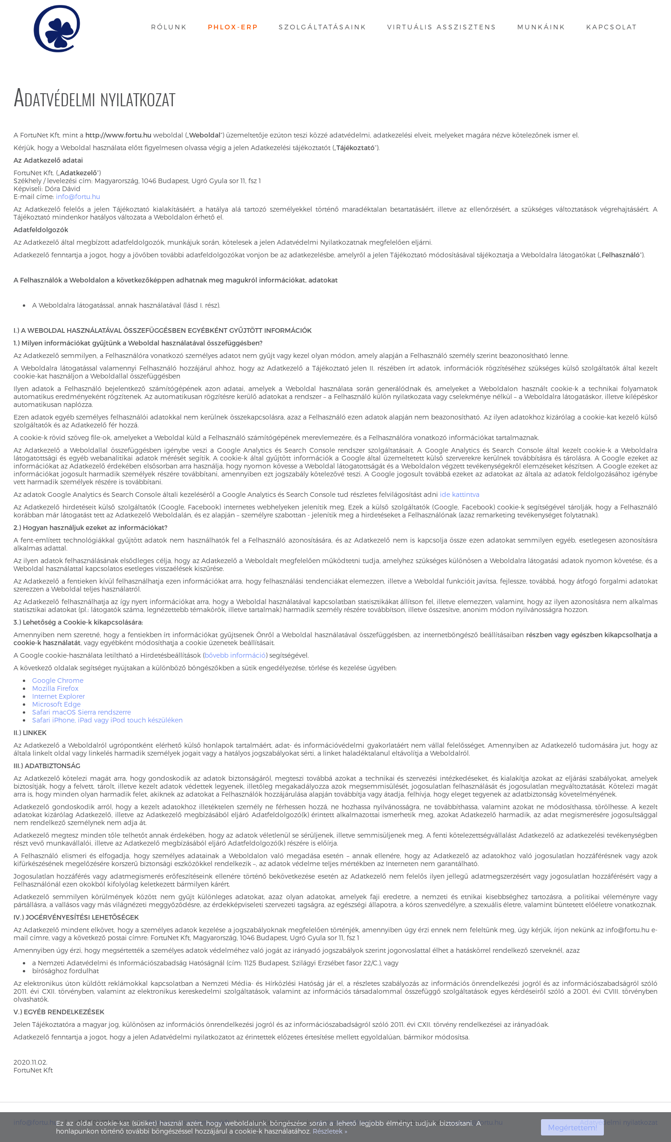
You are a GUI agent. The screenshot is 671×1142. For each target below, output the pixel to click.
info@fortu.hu (78, 196)
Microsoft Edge (56, 704)
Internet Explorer (58, 696)
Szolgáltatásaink (323, 27)
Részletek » (330, 1131)
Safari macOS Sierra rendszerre (81, 712)
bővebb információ (235, 655)
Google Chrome (57, 680)
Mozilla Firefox (55, 688)
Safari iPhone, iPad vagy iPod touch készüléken (107, 720)
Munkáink (541, 27)
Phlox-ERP (233, 27)
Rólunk (169, 27)
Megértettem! (572, 1127)
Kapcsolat (611, 27)
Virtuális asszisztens (442, 27)
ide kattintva (459, 494)
